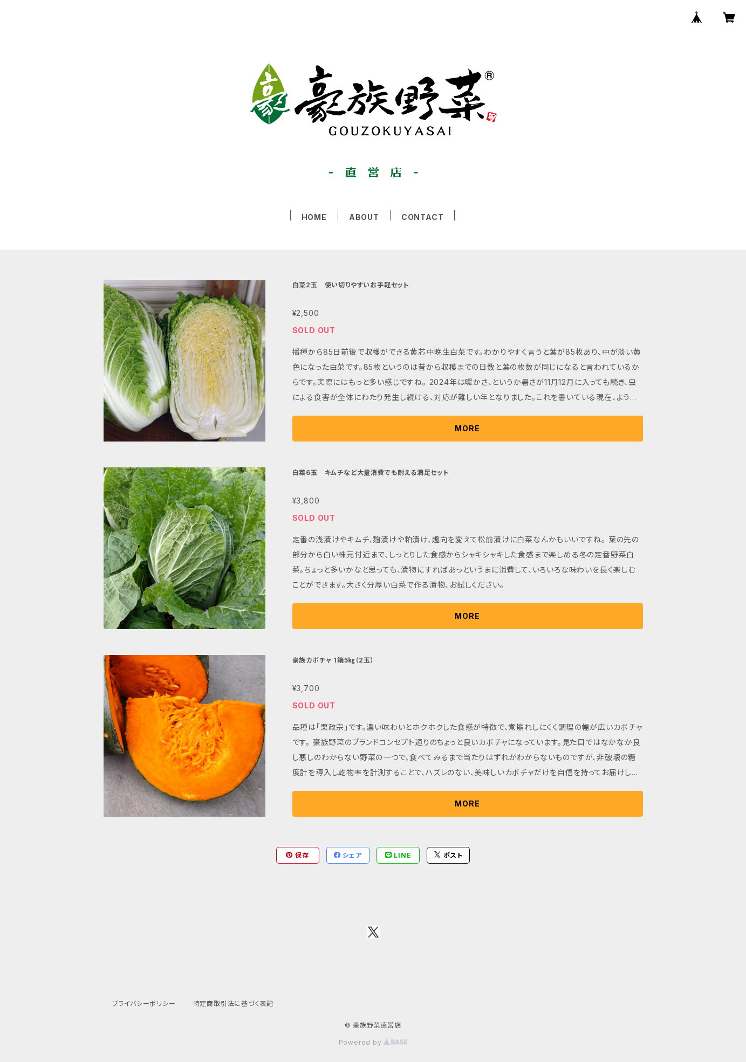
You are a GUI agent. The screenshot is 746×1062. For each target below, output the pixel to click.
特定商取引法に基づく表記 (233, 1003)
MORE (467, 428)
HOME (314, 217)
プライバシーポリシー (144, 1003)
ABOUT (364, 217)
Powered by (373, 1042)
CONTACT (422, 217)
